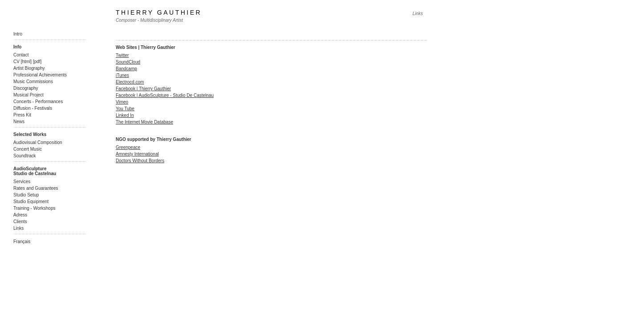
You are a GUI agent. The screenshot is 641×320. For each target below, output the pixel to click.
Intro (17, 34)
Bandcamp (126, 68)
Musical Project (28, 94)
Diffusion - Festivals (32, 108)
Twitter (122, 55)
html (26, 61)
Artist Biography (29, 68)
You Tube (125, 108)
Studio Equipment (31, 201)
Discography (25, 88)
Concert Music (27, 149)
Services (21, 181)
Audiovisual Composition (37, 142)
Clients (20, 221)
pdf (37, 61)
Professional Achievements (40, 74)
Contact (20, 54)
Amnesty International (137, 154)
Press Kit (22, 114)
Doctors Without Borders (140, 160)
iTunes (122, 75)
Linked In (125, 115)
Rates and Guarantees (35, 188)
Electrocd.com (130, 82)
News (18, 121)
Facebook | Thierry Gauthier (143, 88)
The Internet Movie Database (144, 122)
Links (18, 228)
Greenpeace (128, 147)
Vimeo (122, 102)
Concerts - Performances (38, 101)
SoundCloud (128, 62)
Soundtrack (24, 155)
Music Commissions (33, 81)
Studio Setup (26, 194)
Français (21, 241)
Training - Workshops (34, 208)
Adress (20, 214)
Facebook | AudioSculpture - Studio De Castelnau (165, 95)
